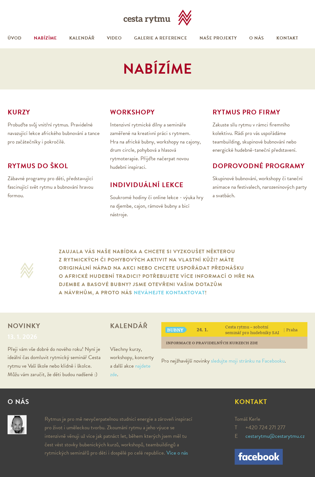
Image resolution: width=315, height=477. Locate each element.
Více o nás (177, 453)
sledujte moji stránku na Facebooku (248, 361)
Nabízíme (45, 38)
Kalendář (82, 38)
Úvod (15, 38)
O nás (256, 38)
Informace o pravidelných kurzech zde (212, 342)
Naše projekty (218, 38)
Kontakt (287, 38)
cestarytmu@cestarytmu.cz (275, 436)
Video (114, 38)
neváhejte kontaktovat (169, 293)
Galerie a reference (160, 38)
